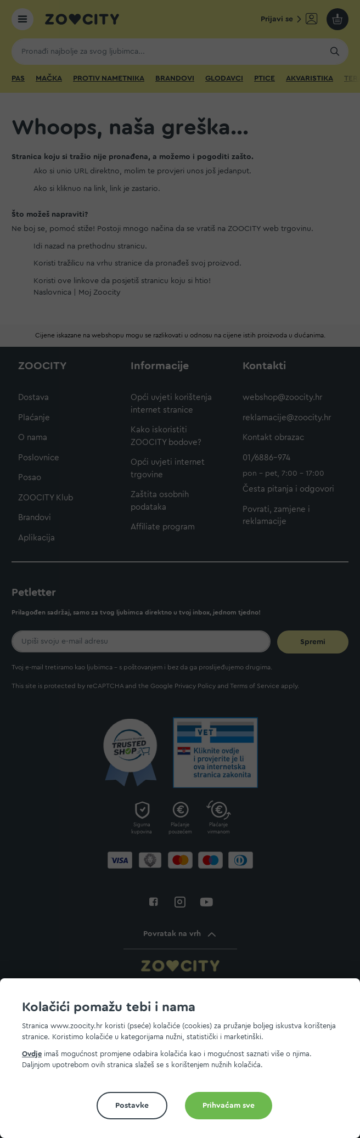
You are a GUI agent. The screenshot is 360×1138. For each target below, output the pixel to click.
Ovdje (32, 1053)
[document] (184, 1062)
